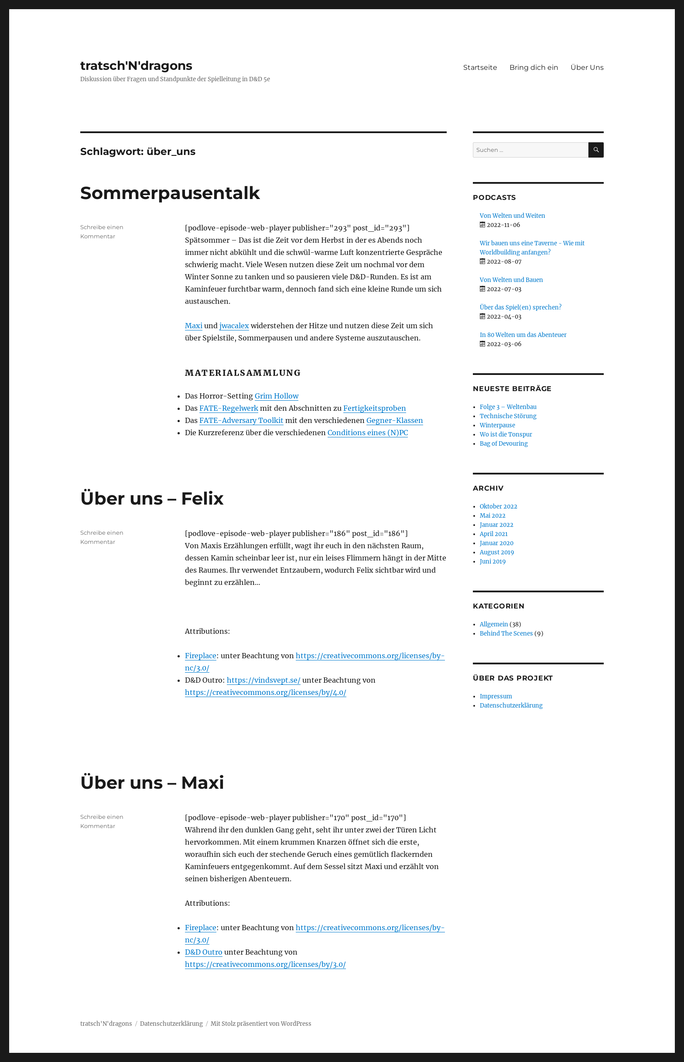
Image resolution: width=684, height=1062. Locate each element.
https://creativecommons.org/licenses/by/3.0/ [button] (265, 964)
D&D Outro (203, 952)
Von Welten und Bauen (511, 280)
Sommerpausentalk (170, 192)
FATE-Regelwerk (228, 408)
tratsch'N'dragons (136, 65)
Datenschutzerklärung (511, 705)
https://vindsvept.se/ (264, 680)
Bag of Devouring (504, 443)
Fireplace (200, 655)
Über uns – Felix (152, 498)
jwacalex (234, 325)
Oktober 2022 (498, 506)
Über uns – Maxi (152, 782)
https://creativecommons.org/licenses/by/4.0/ (265, 692)
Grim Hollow (276, 396)
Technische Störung (508, 416)
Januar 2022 (496, 525)
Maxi (193, 325)
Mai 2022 (493, 515)
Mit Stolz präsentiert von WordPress (261, 1024)
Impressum (496, 696)
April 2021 (494, 534)
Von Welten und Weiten (512, 216)
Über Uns (587, 67)
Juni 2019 (493, 561)
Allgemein (494, 624)
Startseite (480, 67)
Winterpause (497, 425)
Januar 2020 (496, 543)
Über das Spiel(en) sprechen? (520, 307)
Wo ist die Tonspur (506, 434)
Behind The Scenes (506, 633)
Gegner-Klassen (394, 420)
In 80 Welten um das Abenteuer (523, 335)
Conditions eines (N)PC (368, 432)
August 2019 (497, 552)
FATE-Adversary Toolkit (241, 420)
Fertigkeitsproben (374, 408)
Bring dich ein (534, 67)
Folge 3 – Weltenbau (508, 407)
